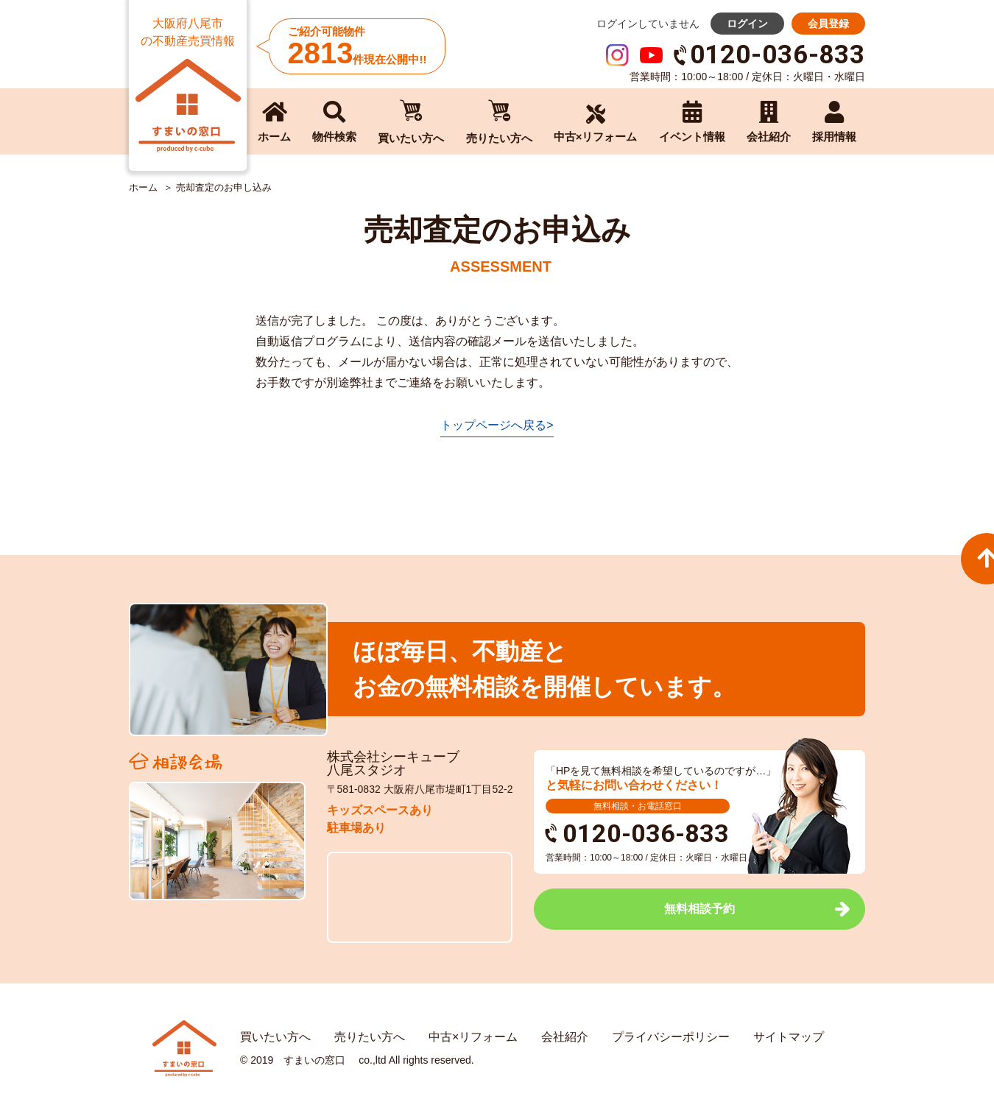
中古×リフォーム (473, 1037)
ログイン (747, 23)
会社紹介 (564, 1037)
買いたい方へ (275, 1037)
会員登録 (828, 23)
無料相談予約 (699, 908)
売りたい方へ (369, 1037)
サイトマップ (788, 1037)
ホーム (143, 188)
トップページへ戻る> (496, 425)
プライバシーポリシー (671, 1037)
